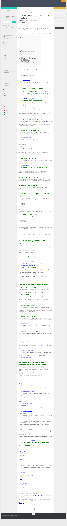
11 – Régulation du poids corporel (27, 50)
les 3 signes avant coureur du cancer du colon (29, 267)
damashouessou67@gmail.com (23, 506)
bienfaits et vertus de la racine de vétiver (28, 394)
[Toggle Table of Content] (42, 36)
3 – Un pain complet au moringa (27, 57)
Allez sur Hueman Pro (16, 522)
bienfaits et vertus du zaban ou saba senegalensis (29, 225)
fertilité (5, 55)
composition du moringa (23, 37)
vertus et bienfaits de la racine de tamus (28, 382)
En (5, 108)
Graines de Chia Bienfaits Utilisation (8, 33)
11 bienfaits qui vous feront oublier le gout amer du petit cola (31, 422)
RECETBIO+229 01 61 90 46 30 (7, 3)
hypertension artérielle (22, 135)
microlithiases (22, 463)
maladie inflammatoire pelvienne (24, 487)
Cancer (4, 46)
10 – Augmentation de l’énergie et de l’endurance (29, 49)
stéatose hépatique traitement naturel (28, 128)
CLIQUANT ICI (33, 192)
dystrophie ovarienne (23, 490)
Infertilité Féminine (6, 68)
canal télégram (36, 506)
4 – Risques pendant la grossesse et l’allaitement (29, 62)
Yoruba (6, 114)
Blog (4, 93)
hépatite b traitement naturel (27, 138)
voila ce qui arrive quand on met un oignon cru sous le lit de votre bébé (32, 316)
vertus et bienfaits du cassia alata (27, 342)
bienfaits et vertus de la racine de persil (28, 388)
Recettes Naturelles (6, 83)
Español (6, 110)
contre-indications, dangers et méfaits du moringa (28, 51)
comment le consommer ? (24, 52)
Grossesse (5, 59)
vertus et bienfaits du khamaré (27, 360)
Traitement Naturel (6, 85)
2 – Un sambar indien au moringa (27, 56)
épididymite (21, 466)
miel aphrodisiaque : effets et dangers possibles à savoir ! (30, 232)
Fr (5, 106)
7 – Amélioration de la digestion (27, 46)
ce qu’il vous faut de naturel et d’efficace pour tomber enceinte (30, 66)
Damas (21, 20)
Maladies (5, 74)
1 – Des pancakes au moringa (27, 55)
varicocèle (21, 453)
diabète (47, 122)
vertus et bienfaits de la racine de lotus (28, 353)
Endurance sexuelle (6, 53)
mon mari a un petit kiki (26, 166)
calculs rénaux (22, 465)
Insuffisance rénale (6, 72)
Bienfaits (5, 44)
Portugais (6, 112)
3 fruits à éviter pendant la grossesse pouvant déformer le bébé (31, 184)
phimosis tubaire (22, 480)
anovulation (21, 497)
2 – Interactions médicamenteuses (27, 60)
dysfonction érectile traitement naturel (28, 117)
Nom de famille (57, 15)
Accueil (4, 91)
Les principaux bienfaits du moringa (25, 38)
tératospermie (22, 462)
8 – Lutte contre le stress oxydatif (27, 47)
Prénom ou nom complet (58, 11)
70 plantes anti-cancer (26, 325)
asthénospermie (22, 460)
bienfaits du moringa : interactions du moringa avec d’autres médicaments (31, 64)
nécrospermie (22, 459)
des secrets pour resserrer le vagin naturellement (29, 305)
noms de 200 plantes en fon (26, 80)
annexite (21, 478)
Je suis (56, 21)
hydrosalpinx (21, 494)
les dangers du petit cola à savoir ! (27, 406)
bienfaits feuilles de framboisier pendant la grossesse (30, 98)
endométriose (22, 483)
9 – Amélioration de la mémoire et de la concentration (30, 48)
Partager (1, 525)
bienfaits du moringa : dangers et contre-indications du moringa (30, 58)
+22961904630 (40, 501)
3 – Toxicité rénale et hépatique (27, 61)
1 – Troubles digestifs (26, 59)
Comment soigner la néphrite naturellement (9, 38)
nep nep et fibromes (25, 256)
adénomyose (21, 484)
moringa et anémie (25, 147)
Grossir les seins (6, 61)
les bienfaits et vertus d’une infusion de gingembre (29, 398)
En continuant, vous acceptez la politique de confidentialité (59, 25)
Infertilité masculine (6, 70)
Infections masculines (6, 66)
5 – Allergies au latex (25, 63)
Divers (4, 48)
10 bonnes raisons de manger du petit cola (28, 414)
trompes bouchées (22, 477)
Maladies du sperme (6, 76)
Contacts (5, 95)
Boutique (5, 99)
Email (55, 18)
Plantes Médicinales (6, 81)
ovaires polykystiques (23, 481)
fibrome (5, 57)
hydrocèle (21, 456)
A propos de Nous (6, 97)
